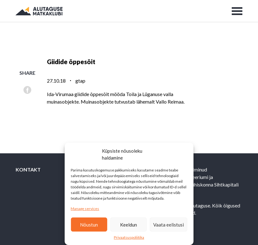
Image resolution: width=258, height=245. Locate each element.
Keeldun (128, 224)
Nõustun (89, 224)
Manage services (85, 208)
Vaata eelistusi (168, 224)
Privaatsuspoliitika (129, 237)
